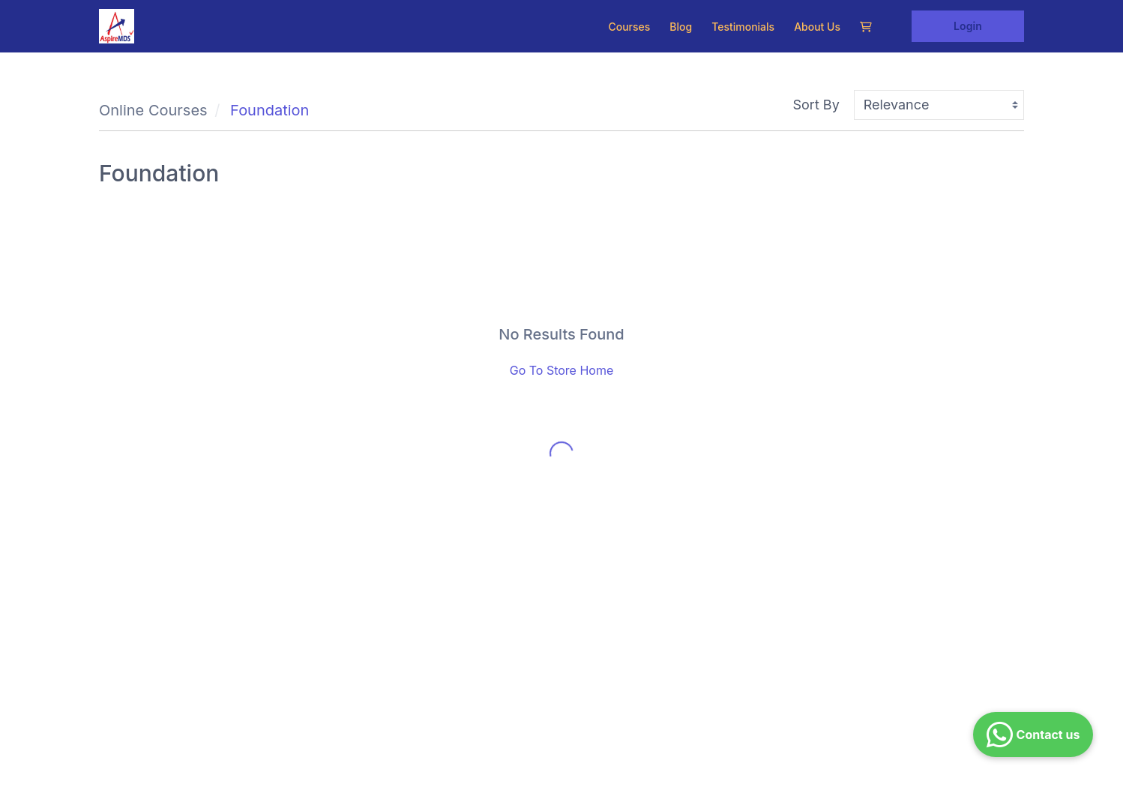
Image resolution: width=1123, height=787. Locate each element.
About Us (817, 26)
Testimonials (742, 26)
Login (968, 25)
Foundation (269, 110)
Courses (629, 26)
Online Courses (153, 110)
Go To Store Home (562, 370)
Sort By (816, 104)
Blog (680, 26)
